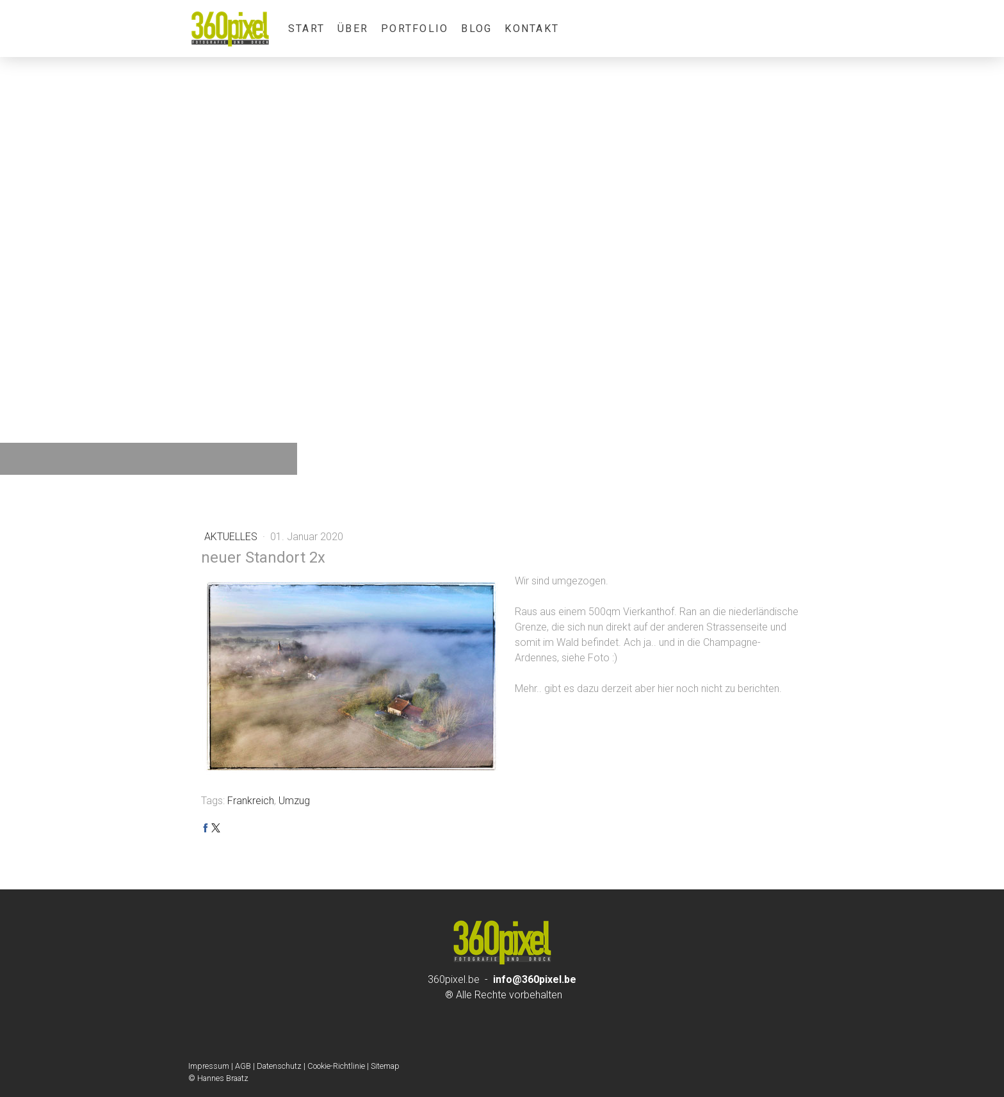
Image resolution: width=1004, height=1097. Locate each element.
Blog (476, 28)
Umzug (294, 801)
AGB (243, 1066)
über (352, 28)
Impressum (208, 1066)
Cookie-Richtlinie (336, 1066)
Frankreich (250, 801)
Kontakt (532, 28)
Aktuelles (232, 537)
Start (306, 28)
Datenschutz (279, 1066)
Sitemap (385, 1066)
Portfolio (414, 28)
